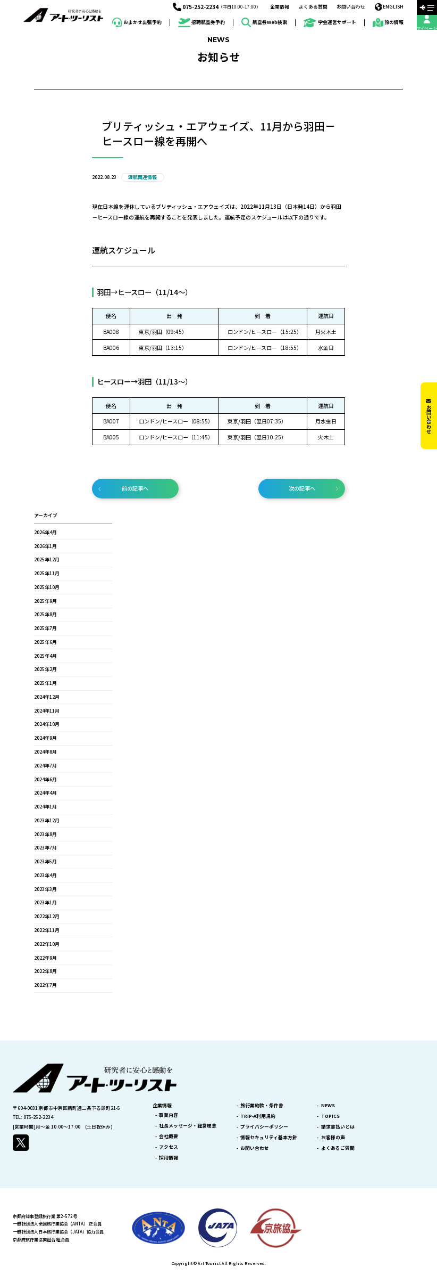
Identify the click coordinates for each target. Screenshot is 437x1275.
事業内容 (168, 1115)
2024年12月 (47, 696)
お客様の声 (333, 1137)
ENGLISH (389, 7)
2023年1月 (45, 902)
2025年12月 (47, 559)
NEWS (328, 1106)
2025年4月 (45, 655)
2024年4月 (45, 792)
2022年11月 (47, 930)
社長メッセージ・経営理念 (187, 1126)
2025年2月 (45, 669)
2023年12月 (47, 820)
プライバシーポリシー (264, 1127)
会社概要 (168, 1136)
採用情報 (168, 1158)
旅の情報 (388, 23)
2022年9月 (45, 957)
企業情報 (279, 7)
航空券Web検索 (264, 22)
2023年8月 (45, 834)
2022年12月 (47, 916)
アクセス (168, 1147)
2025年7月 (45, 628)
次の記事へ (302, 488)
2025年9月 (45, 601)
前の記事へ (135, 488)
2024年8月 (45, 751)
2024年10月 (47, 724)
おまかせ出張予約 (137, 22)
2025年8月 (45, 614)
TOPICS (330, 1116)
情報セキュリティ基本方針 (268, 1137)
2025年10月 (47, 587)
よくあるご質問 (338, 1148)
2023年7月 (45, 847)
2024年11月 (47, 710)
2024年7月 (45, 765)
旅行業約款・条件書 (261, 1106)
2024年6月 (45, 779)
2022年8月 (45, 971)
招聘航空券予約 (201, 22)
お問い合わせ (351, 7)
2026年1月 (45, 546)
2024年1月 (45, 806)
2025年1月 (45, 683)
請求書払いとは (338, 1127)
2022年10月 (47, 944)
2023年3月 (45, 889)
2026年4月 (45, 532)
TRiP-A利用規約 (257, 1116)
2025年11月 (47, 573)
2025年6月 (45, 642)
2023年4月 (45, 875)
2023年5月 (45, 861)
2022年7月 (45, 985)
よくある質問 (313, 7)
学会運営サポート (330, 22)
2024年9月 (45, 737)
